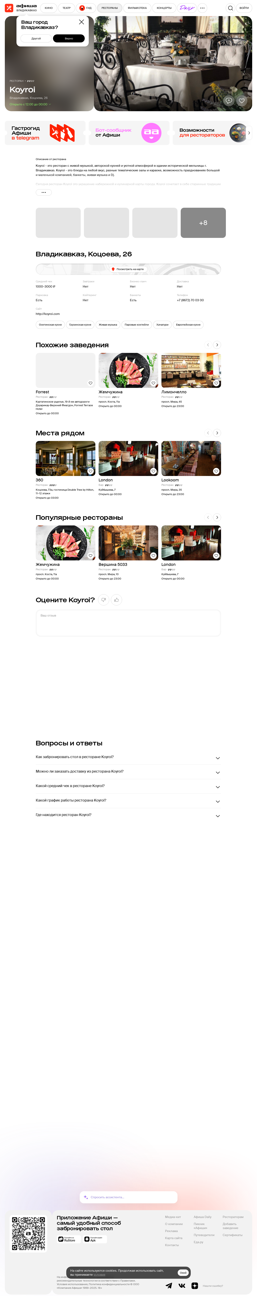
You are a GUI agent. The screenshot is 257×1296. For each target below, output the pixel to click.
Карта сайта (173, 1235)
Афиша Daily (202, 1214)
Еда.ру (198, 1239)
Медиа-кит (173, 1214)
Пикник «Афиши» (200, 1223)
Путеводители (204, 1232)
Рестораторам (233, 1214)
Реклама (171, 1228)
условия (99, 1275)
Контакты (172, 1242)
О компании (174, 1221)
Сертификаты (233, 1232)
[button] (50, 325)
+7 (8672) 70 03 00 (190, 300)
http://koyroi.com (48, 314)
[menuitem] (48, 8)
